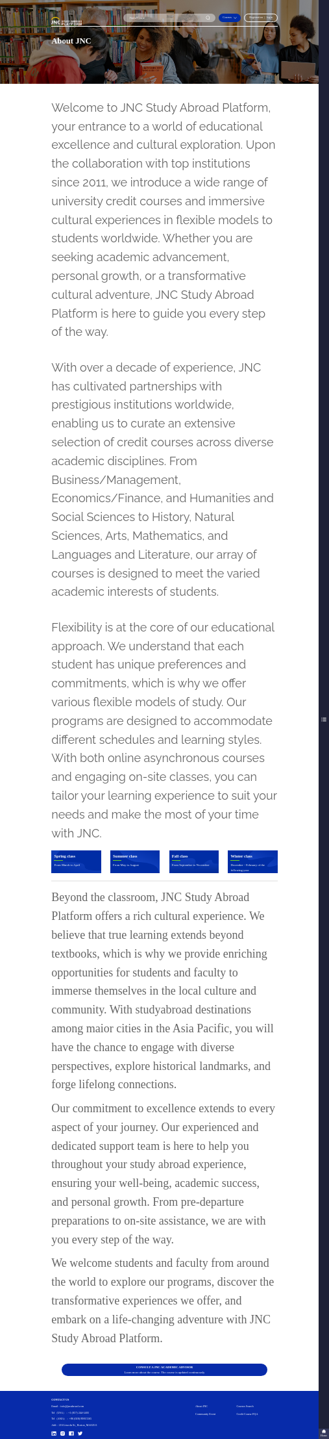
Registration (256, 17)
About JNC (201, 1406)
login (270, 17)
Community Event (205, 1414)
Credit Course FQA (247, 1414)
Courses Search (244, 1406)
